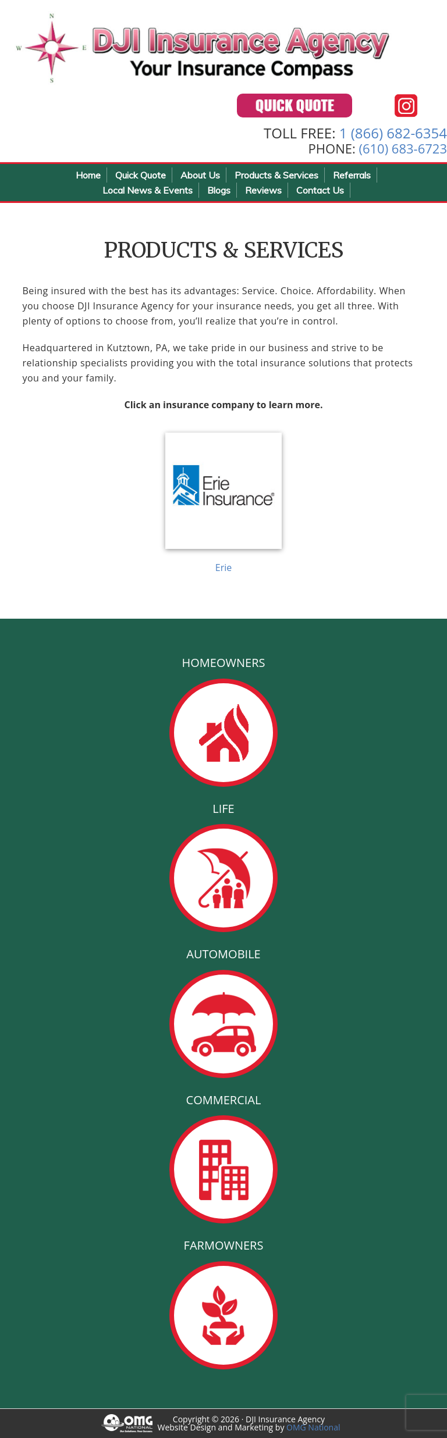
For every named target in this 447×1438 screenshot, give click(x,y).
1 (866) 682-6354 (393, 132)
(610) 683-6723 (403, 148)
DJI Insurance (203, 46)
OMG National (313, 1427)
